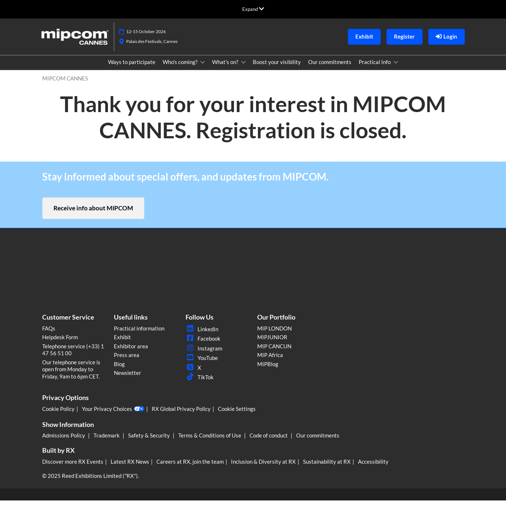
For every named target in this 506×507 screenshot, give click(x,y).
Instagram (204, 355)
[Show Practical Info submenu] (396, 69)
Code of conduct (269, 442)
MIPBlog (267, 370)
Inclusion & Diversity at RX (263, 468)
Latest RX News (130, 468)
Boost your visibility (277, 69)
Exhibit (122, 343)
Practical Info (375, 69)
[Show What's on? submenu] (243, 69)
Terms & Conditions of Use (210, 442)
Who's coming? (181, 69)
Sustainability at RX (327, 468)
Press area (126, 361)
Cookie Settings (237, 415)
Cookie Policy (58, 415)
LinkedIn (202, 335)
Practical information (139, 335)
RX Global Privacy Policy (181, 415)
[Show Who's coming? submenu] (202, 69)
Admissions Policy (64, 442)
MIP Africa (270, 361)
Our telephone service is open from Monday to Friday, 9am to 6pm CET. (71, 375)
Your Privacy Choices (113, 415)
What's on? (225, 69)
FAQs (48, 335)
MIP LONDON (274, 335)
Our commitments (329, 69)
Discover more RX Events (72, 468)
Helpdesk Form (60, 343)
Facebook (203, 345)
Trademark (107, 442)
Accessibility (373, 468)
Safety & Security (149, 442)
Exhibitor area (131, 352)
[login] (446, 44)
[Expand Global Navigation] (253, 9)
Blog (119, 370)
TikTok (200, 383)
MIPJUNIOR (272, 343)
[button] (364, 44)
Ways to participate (131, 69)
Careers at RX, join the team (190, 468)
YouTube (202, 364)
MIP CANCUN (274, 352)
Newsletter (127, 379)
